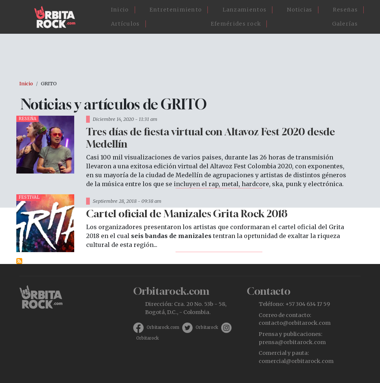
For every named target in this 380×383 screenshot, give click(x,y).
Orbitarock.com (163, 327)
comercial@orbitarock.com (296, 361)
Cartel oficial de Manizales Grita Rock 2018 (187, 213)
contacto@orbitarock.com (295, 323)
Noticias (299, 9)
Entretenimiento (176, 9)
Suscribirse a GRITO (19, 261)
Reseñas (345, 9)
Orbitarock (207, 327)
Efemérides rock (236, 23)
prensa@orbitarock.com (292, 342)
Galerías (345, 23)
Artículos (125, 23)
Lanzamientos (245, 9)
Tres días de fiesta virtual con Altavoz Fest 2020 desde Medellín (210, 137)
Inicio (120, 9)
